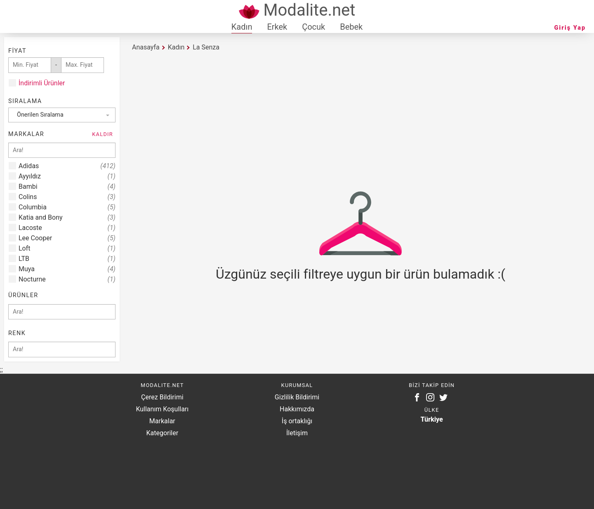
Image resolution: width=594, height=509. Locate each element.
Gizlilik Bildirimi (297, 397)
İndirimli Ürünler (42, 83)
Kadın (241, 27)
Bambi (67, 186)
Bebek (351, 27)
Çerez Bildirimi (162, 397)
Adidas (67, 166)
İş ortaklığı (297, 421)
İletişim (297, 433)
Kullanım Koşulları (162, 409)
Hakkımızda (297, 409)
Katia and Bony (67, 217)
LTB (67, 259)
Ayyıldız (67, 176)
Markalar (162, 421)
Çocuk (313, 27)
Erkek (277, 27)
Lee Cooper (67, 238)
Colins (67, 197)
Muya (67, 269)
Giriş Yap (570, 27)
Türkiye (432, 419)
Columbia (67, 207)
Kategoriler (162, 433)
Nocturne (67, 279)
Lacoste (67, 228)
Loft (67, 248)
